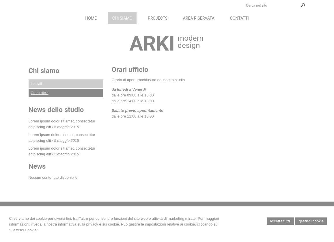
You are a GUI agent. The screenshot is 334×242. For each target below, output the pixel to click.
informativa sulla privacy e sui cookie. (89, 224)
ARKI (152, 43)
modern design (190, 42)
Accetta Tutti (280, 221)
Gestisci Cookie (311, 221)
